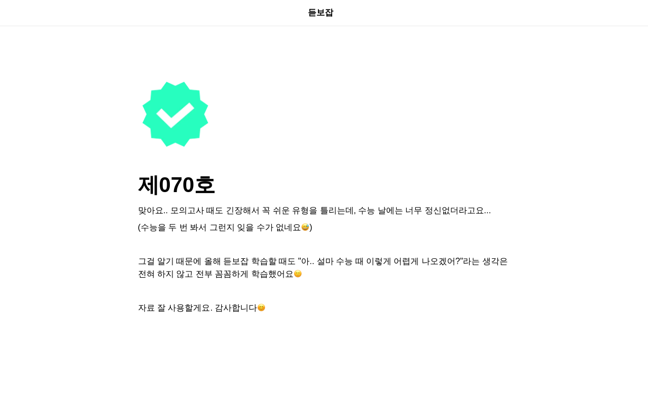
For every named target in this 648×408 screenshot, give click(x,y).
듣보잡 (324, 12)
